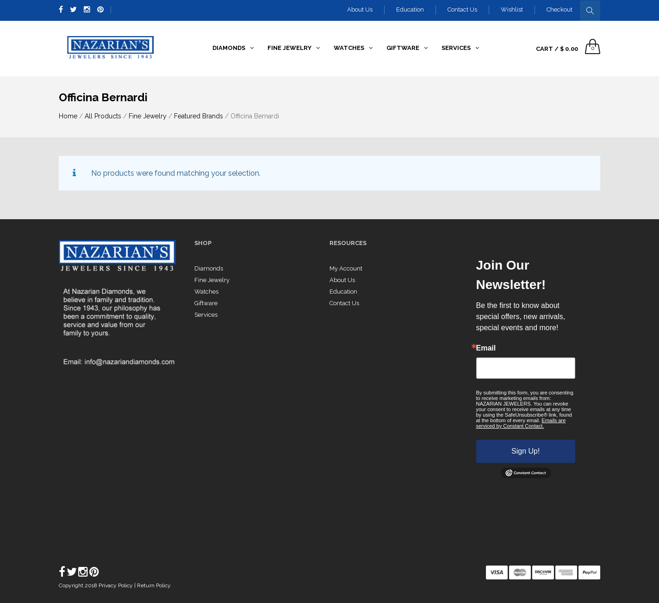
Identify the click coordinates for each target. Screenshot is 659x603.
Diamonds (208, 268)
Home (68, 116)
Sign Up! (525, 451)
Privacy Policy (116, 585)
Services (206, 314)
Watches (206, 291)
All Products (103, 116)
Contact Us (462, 9)
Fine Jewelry (148, 116)
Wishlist (512, 9)
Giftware (206, 303)
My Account (346, 268)
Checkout (559, 9)
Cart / (557, 48)
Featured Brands (198, 116)
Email (486, 348)
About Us (360, 9)
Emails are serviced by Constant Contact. (521, 423)
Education (410, 9)
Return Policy (154, 585)
